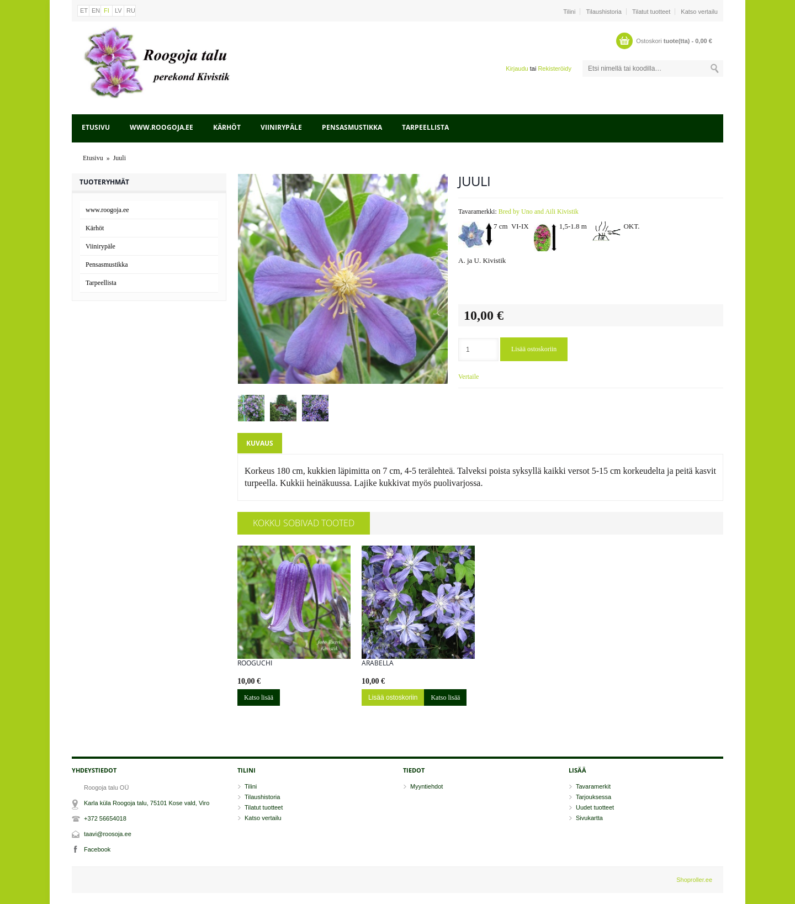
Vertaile (468, 376)
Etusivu (96, 127)
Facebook (97, 849)
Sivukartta (589, 818)
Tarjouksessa (593, 797)
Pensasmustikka (352, 127)
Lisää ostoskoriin (533, 349)
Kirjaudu (517, 68)
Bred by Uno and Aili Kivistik (539, 211)
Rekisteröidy (554, 68)
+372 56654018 (105, 818)
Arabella (378, 663)
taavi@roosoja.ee (107, 834)
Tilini (569, 11)
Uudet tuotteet (595, 807)
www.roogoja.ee (161, 127)
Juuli (119, 158)
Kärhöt (227, 127)
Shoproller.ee (694, 879)
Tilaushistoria (604, 11)
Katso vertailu (699, 11)
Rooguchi (254, 663)
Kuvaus (259, 443)
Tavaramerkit (593, 786)
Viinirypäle (281, 127)
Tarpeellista (425, 127)
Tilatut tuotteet (651, 11)
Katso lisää (258, 697)
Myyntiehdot (426, 786)
